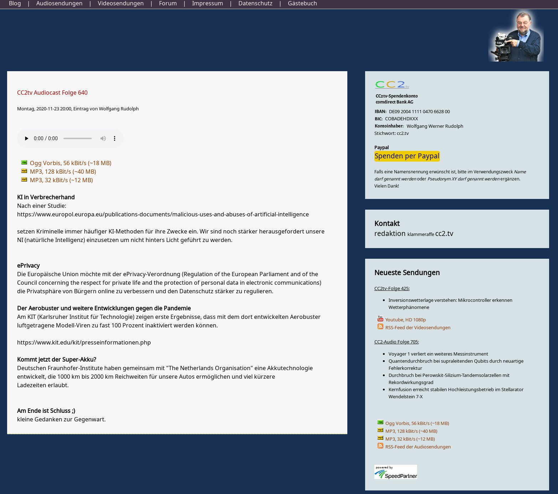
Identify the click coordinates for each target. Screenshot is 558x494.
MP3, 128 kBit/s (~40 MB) (411, 431)
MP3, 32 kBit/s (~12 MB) (410, 439)
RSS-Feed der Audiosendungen (418, 446)
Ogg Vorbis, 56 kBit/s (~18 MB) (417, 423)
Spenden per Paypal (407, 156)
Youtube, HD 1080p (405, 319)
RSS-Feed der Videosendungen (418, 327)
